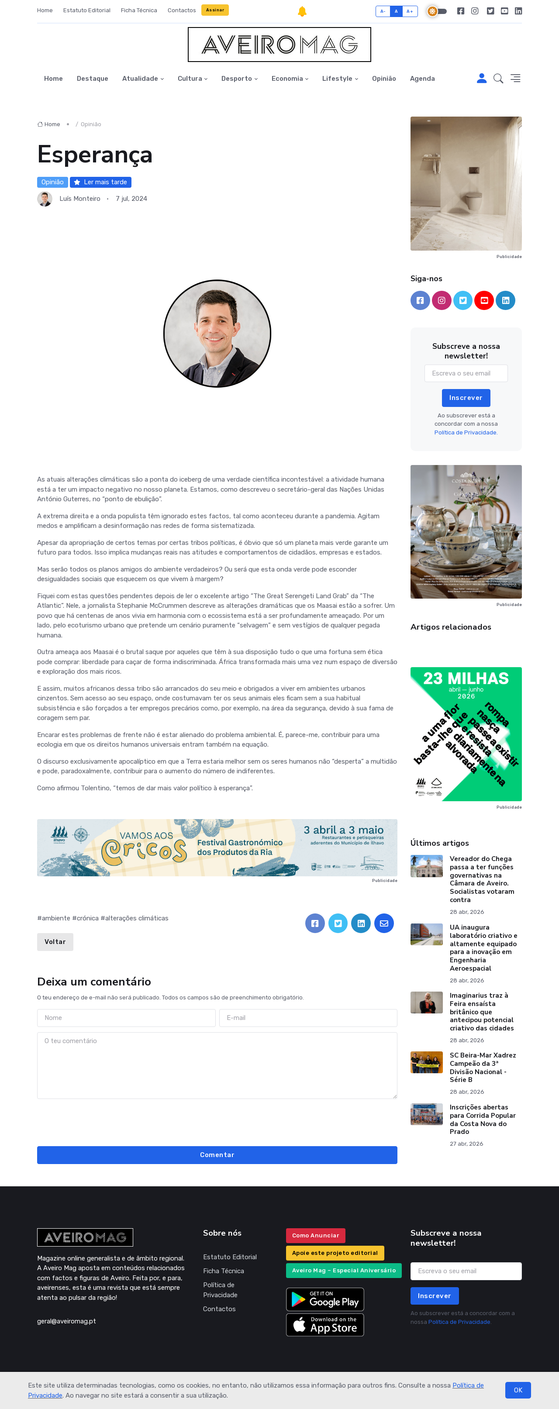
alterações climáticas (137, 918)
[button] (498, 79)
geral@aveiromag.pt (66, 1321)
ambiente (56, 918)
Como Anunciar (316, 1235)
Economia (287, 79)
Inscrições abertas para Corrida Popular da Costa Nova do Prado (483, 1119)
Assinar (215, 9)
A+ (410, 11)
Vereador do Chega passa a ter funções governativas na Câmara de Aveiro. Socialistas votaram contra (482, 879)
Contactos (182, 10)
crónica (88, 918)
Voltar (55, 942)
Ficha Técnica (139, 10)
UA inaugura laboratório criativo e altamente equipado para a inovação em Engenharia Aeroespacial (484, 948)
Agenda (422, 79)
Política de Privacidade (220, 1290)
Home (45, 10)
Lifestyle (337, 79)
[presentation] (217, 1121)
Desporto (236, 79)
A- (383, 11)
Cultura (190, 79)
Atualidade (140, 79)
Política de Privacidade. (466, 432)
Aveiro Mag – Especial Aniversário (344, 1270)
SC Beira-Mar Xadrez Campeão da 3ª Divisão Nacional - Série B (483, 1067)
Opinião (384, 79)
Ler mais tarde (100, 182)
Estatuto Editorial (86, 10)
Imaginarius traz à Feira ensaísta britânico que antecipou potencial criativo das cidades (482, 1012)
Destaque (92, 79)
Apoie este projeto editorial (335, 1253)
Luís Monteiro (79, 199)
